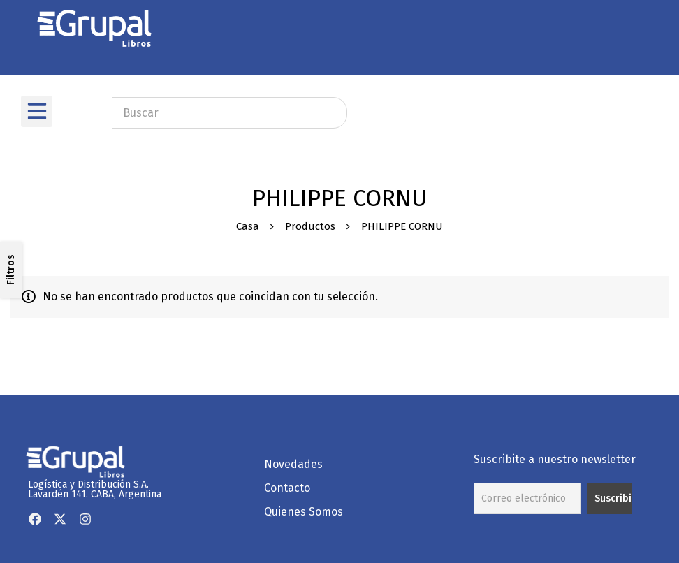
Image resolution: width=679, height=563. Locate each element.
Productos (310, 226)
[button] (36, 111)
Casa (247, 226)
